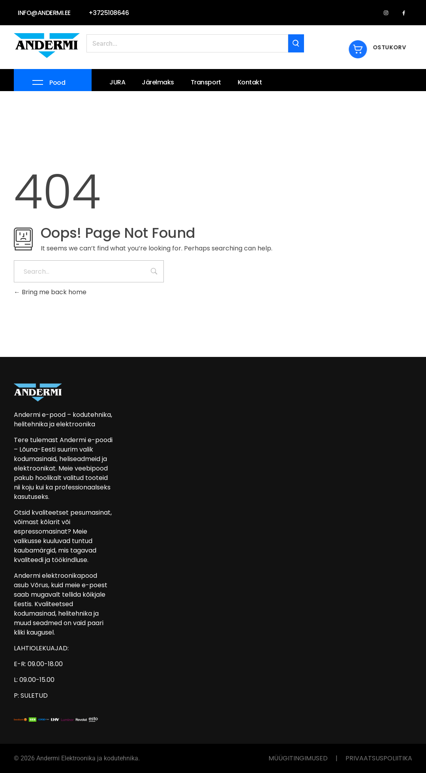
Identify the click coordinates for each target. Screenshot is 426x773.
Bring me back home (50, 292)
